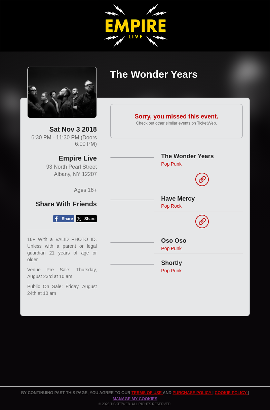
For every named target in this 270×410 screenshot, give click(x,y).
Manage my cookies (135, 399)
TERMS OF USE (147, 393)
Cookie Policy (231, 393)
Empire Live (78, 158)
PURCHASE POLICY (192, 393)
